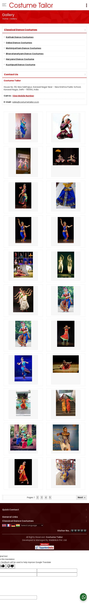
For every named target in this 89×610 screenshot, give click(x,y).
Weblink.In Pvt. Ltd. (58, 540)
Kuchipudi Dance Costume (20, 64)
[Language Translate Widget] (31, 525)
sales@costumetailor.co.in (25, 102)
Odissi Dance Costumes (19, 42)
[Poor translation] (10, 566)
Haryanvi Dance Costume (20, 59)
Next (81, 497)
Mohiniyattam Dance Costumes (23, 48)
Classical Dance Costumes (20, 29)
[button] (23, 95)
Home (5, 19)
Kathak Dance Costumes (19, 37)
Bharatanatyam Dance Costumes (24, 53)
